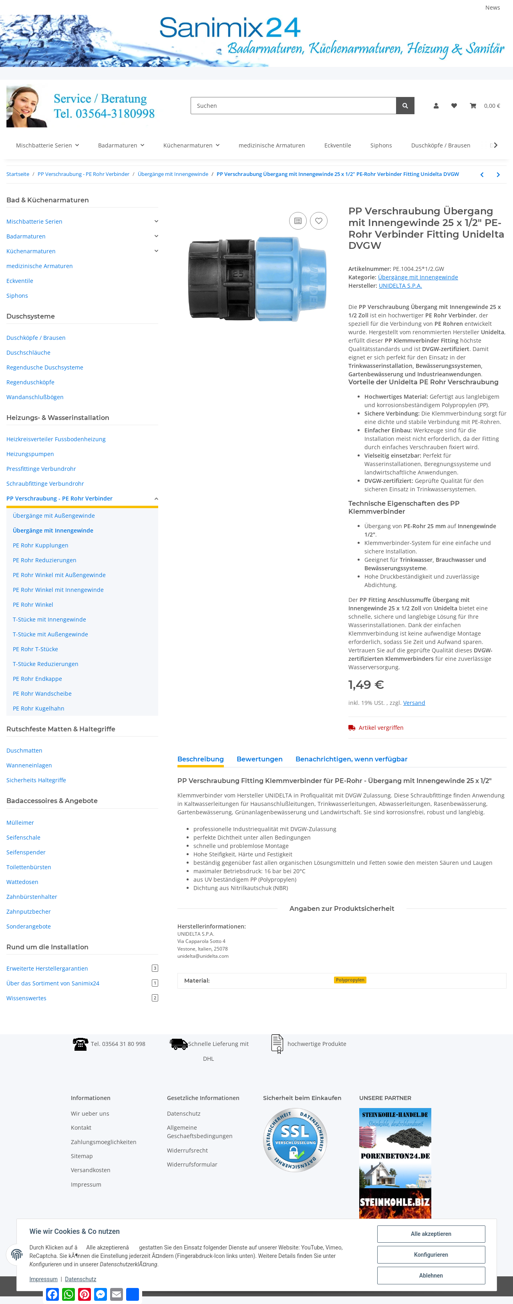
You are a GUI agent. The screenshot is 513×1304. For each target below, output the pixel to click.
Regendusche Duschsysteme (44, 367)
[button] (436, 105)
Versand (414, 703)
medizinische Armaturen (39, 266)
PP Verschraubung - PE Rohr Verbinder (59, 498)
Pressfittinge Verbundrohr (41, 468)
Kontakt (81, 1127)
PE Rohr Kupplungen (40, 545)
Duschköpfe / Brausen (36, 337)
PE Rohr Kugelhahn (38, 708)
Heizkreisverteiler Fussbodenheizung (56, 439)
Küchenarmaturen (31, 251)
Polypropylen (350, 980)
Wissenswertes (82, 998)
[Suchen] (293, 105)
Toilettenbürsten (28, 867)
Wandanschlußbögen (35, 397)
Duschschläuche (28, 352)
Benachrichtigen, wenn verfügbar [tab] (352, 759)
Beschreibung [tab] (200, 759)
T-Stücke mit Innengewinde (49, 619)
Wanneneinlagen (29, 765)
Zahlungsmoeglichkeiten (104, 1142)
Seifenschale (23, 837)
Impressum (86, 1184)
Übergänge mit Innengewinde (418, 277)
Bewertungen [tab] (260, 759)
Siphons (17, 295)
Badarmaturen (26, 236)
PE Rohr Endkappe (37, 678)
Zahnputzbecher (28, 911)
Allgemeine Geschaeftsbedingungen (200, 1132)
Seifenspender (26, 852)
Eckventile (19, 281)
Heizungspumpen (30, 454)
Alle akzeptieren (431, 1234)
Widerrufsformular (192, 1164)
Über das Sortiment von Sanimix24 (82, 983)
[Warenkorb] (485, 105)
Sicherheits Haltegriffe (36, 780)
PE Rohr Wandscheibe (42, 693)
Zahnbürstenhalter (31, 896)
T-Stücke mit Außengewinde (50, 634)
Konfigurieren (431, 1255)
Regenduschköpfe (30, 382)
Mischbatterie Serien (34, 221)
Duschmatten (24, 750)
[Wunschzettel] (454, 105)
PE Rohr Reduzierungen (44, 560)
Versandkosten (91, 1170)
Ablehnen (431, 1275)
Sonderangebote (28, 926)
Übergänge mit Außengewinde (54, 515)
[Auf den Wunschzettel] (319, 221)
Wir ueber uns (90, 1113)
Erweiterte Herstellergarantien (82, 968)
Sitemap (82, 1156)
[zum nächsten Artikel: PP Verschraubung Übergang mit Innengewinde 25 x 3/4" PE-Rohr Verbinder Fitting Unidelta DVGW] (498, 174)
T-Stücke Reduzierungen (45, 664)
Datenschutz (184, 1113)
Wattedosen (22, 882)
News (492, 7)
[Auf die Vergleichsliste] (298, 221)
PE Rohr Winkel (33, 604)
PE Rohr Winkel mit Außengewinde (59, 575)
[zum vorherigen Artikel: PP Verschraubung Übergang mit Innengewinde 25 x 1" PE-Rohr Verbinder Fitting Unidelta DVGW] (482, 174)
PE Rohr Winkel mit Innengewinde (58, 589)
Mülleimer (20, 822)
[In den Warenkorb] (183, 201)
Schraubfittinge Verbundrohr (45, 483)
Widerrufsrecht (187, 1150)
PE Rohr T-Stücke (35, 649)
